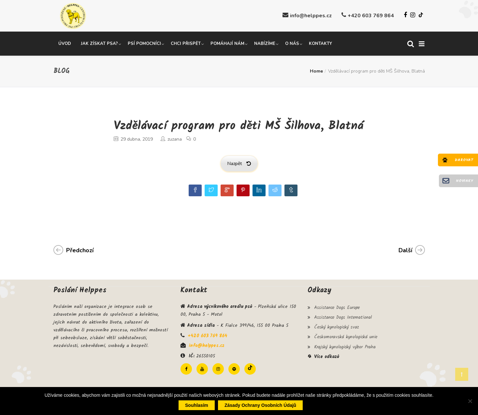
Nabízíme (264, 43)
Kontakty (320, 43)
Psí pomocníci (144, 43)
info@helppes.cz (311, 15)
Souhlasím (196, 405)
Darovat (464, 160)
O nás (292, 43)
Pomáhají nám (227, 43)
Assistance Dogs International (343, 316)
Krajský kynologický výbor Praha (345, 344)
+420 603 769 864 (371, 15)
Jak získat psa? (99, 43)
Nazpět (239, 163)
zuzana (174, 139)
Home (316, 71)
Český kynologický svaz (336, 325)
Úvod (64, 43)
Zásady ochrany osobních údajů (260, 405)
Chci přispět (186, 43)
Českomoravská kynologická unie (345, 335)
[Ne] (470, 401)
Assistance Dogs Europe (337, 307)
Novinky (464, 181)
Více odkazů (326, 354)
